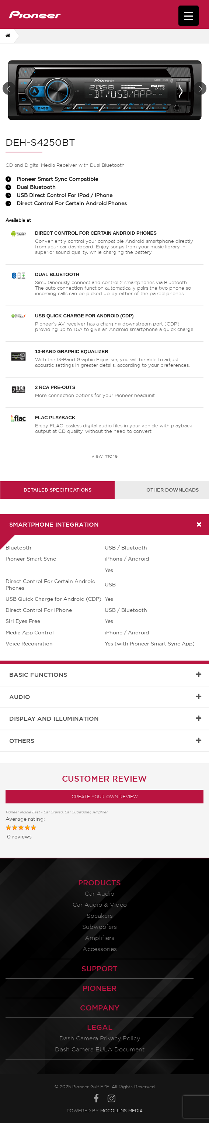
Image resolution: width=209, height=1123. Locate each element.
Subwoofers (99, 927)
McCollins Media (121, 1110)
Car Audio (99, 894)
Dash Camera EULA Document (99, 1049)
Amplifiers (99, 938)
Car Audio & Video (100, 905)
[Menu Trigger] (188, 16)
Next (200, 88)
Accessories (100, 949)
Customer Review (104, 778)
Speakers (100, 916)
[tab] (57, 490)
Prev (9, 88)
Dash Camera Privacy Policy (99, 1038)
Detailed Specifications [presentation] (57, 489)
